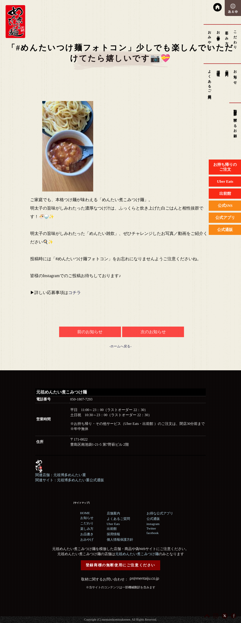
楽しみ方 (227, 34)
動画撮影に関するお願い (235, 122)
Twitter (151, 528)
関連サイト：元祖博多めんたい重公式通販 (69, 480)
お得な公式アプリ (160, 513)
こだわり (235, 38)
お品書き (218, 34)
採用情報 (218, 69)
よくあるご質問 (209, 81)
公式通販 (153, 518)
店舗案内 (227, 69)
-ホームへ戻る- (120, 346)
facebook (153, 533)
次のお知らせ (153, 332)
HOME (85, 513)
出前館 (112, 528)
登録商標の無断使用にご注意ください (120, 565)
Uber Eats (113, 524)
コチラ (74, 292)
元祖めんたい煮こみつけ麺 (137, 554)
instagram (153, 524)
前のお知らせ (90, 332)
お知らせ (235, 75)
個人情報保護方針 (120, 539)
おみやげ (209, 38)
